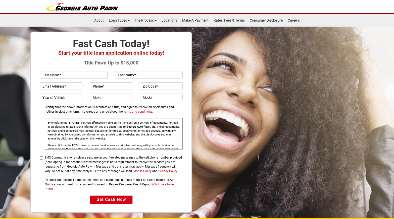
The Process (146, 20)
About (99, 20)
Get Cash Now (111, 199)
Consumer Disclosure (266, 20)
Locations (169, 20)
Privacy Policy (167, 171)
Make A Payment (195, 20)
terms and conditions (137, 111)
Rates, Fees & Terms (229, 20)
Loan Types (119, 20)
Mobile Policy (142, 171)
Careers (294, 20)
